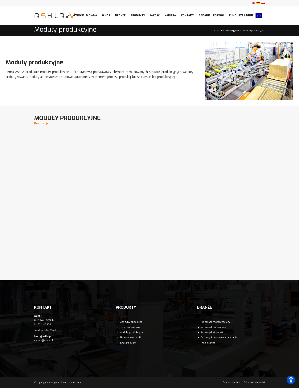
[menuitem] (85, 15)
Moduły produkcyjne (65, 29)
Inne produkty (128, 342)
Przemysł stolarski (212, 332)
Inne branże (208, 342)
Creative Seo (74, 382)
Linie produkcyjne (130, 327)
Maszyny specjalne (131, 321)
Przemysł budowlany (213, 327)
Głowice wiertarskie (131, 337)
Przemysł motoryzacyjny (215, 321)
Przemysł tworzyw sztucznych (219, 337)
